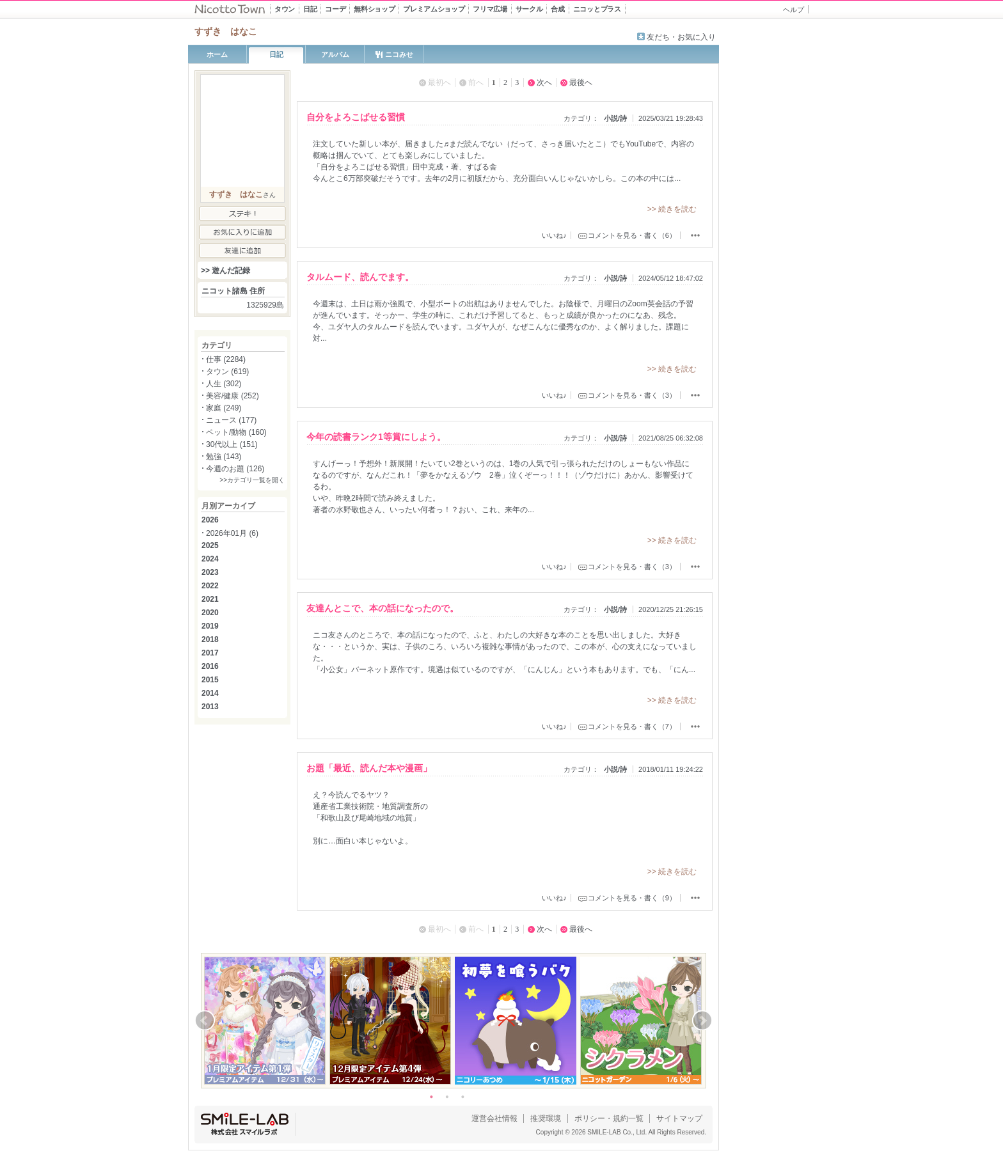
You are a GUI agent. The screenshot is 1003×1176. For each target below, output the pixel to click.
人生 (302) (223, 383)
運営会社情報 (494, 1118)
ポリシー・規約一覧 (609, 1118)
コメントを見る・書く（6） (632, 235)
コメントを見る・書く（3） (632, 395)
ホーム (217, 54)
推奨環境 (545, 1118)
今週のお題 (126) (235, 468)
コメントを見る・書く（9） (632, 898)
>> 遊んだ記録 (225, 270)
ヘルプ (793, 9)
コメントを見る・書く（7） (632, 726)
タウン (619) (227, 371)
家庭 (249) (223, 408)
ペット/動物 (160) (236, 432)
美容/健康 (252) (232, 395)
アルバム (335, 54)
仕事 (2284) (226, 359)
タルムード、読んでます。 (360, 277)
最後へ (580, 82)
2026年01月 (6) (232, 533)
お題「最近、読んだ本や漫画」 (369, 768)
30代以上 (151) (232, 444)
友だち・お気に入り (681, 37)
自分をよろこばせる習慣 (355, 117)
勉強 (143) (223, 456)
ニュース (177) (231, 420)
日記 (276, 54)
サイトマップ (679, 1118)
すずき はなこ (236, 194)
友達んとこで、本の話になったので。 (382, 608)
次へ (544, 82)
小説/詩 (615, 118)
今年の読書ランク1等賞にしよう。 (376, 437)
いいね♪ (554, 235)
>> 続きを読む (672, 209)
